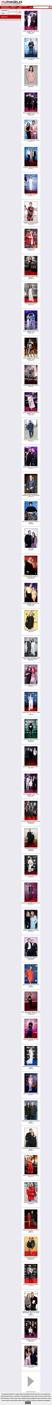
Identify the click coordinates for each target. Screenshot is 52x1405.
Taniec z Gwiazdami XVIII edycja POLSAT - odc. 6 (31, 113)
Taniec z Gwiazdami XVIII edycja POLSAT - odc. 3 (31, 413)
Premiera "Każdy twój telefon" (30, 167)
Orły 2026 (31, 548)
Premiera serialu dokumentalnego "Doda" (30, 1067)
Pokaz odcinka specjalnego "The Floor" (31, 985)
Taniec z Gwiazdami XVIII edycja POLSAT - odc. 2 (31, 604)
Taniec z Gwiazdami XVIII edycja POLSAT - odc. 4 (31, 358)
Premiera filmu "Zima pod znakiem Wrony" (31, 1149)
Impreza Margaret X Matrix (31, 685)
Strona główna (5, 6)
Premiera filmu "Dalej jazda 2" (31, 1366)
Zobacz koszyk (23, 6)
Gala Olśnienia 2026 (31, 630)
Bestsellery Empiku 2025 (31, 875)
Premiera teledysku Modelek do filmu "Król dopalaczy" (31, 822)
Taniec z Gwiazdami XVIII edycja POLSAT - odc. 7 (31, 32)
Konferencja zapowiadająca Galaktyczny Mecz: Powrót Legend (31, 495)
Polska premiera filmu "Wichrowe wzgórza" (31, 1230)
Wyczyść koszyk (6, 8)
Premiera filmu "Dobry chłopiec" (31, 766)
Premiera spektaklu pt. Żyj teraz (31, 930)
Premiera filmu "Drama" (31, 303)
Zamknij (28, 1402)
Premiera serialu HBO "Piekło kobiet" (31, 902)
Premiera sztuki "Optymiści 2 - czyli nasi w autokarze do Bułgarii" (31, 658)
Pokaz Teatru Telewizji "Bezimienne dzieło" (31, 1121)
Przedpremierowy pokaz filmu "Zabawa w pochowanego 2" (31, 222)
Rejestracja (14, 6)
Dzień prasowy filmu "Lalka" (31, 85)
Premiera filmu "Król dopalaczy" (31, 467)
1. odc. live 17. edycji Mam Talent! (31, 140)
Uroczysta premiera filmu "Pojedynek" (31, 849)
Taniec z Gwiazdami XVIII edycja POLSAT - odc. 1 (31, 794)
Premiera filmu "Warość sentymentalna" (31, 958)
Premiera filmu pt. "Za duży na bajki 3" (31, 713)
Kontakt (19, 8)
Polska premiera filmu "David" (31, 385)
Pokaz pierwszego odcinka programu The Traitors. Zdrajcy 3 (31, 1012)
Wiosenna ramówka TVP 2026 (31, 1039)
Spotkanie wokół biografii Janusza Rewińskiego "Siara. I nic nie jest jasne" (31, 1312)
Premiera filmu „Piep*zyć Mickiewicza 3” (31, 1257)
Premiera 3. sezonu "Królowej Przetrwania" (31, 740)
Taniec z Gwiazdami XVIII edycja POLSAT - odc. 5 (31, 331)
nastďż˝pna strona (30, 1391)
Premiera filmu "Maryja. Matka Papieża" (30, 277)
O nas (13, 8)
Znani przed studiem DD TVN (31, 439)
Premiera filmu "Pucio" (31, 194)
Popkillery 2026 (31, 249)
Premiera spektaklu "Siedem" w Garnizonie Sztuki (31, 576)
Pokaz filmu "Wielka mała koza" (31, 1284)
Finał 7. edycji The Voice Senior (31, 1175)
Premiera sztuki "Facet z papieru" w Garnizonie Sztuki (31, 1339)
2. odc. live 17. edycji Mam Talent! (31, 58)
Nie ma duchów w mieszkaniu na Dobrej (31, 522)
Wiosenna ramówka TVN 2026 (31, 1093)
